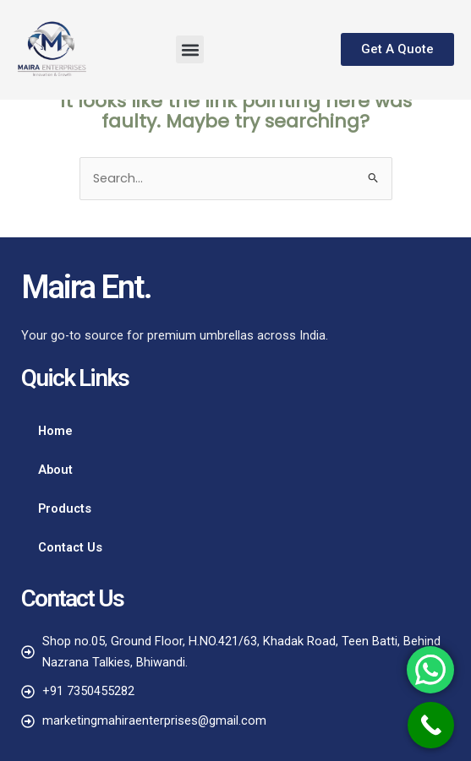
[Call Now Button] (431, 725)
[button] (190, 49)
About (55, 469)
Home (55, 430)
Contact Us (70, 547)
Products (64, 508)
